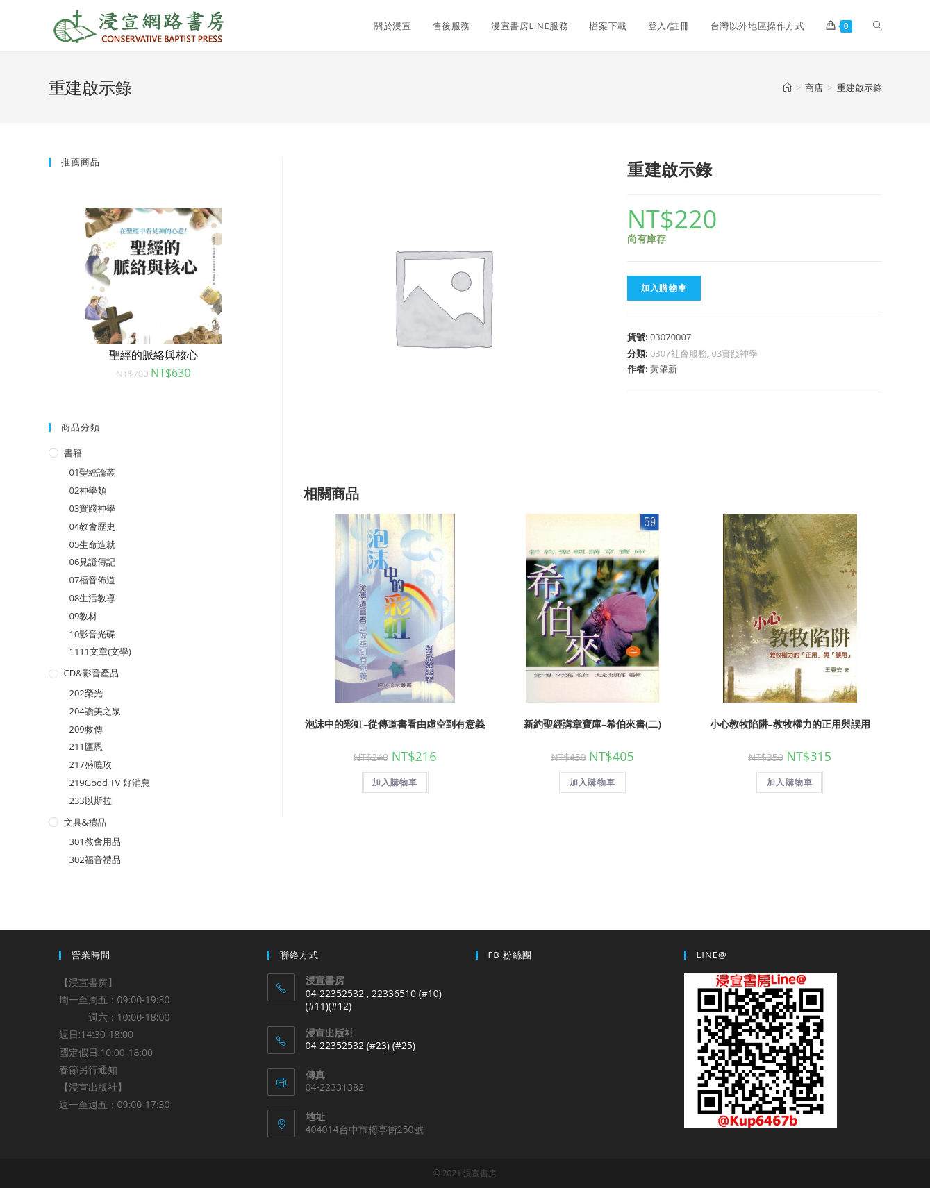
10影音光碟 (92, 634)
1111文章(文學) (100, 651)
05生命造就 (92, 544)
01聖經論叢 (92, 472)
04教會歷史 (92, 526)
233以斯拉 (90, 800)
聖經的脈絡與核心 (153, 354)
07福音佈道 (92, 580)
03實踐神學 (735, 353)
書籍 (73, 452)
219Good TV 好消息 (109, 782)
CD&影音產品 (91, 673)
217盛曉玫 (90, 764)
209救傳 (86, 729)
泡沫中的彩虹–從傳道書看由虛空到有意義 (395, 723)
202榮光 (86, 693)
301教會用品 (95, 841)
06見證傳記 (92, 561)
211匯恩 (86, 746)
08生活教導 (92, 598)
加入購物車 (664, 288)
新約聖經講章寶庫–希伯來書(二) (592, 723)
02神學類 (88, 490)
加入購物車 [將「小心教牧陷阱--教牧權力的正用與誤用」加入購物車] (790, 782)
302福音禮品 (95, 859)
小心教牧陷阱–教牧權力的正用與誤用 (790, 723)
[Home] (787, 87)
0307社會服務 (678, 353)
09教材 (83, 616)
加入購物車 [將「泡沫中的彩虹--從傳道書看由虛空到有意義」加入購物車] (395, 782)
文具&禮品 (85, 822)
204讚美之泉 (95, 711)
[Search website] (877, 25)
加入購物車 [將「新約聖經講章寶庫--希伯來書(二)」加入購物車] (592, 782)
